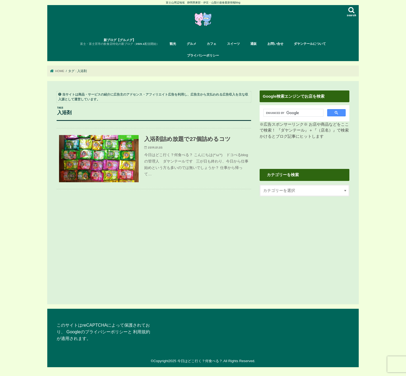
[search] (292, 112)
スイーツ (233, 44)
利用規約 (141, 331)
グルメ (191, 44)
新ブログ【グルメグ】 (119, 42)
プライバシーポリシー (203, 55)
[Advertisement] (304, 245)
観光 (173, 44)
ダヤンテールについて (310, 44)
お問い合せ (275, 44)
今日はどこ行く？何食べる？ (199, 361)
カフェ (211, 44)
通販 (253, 44)
